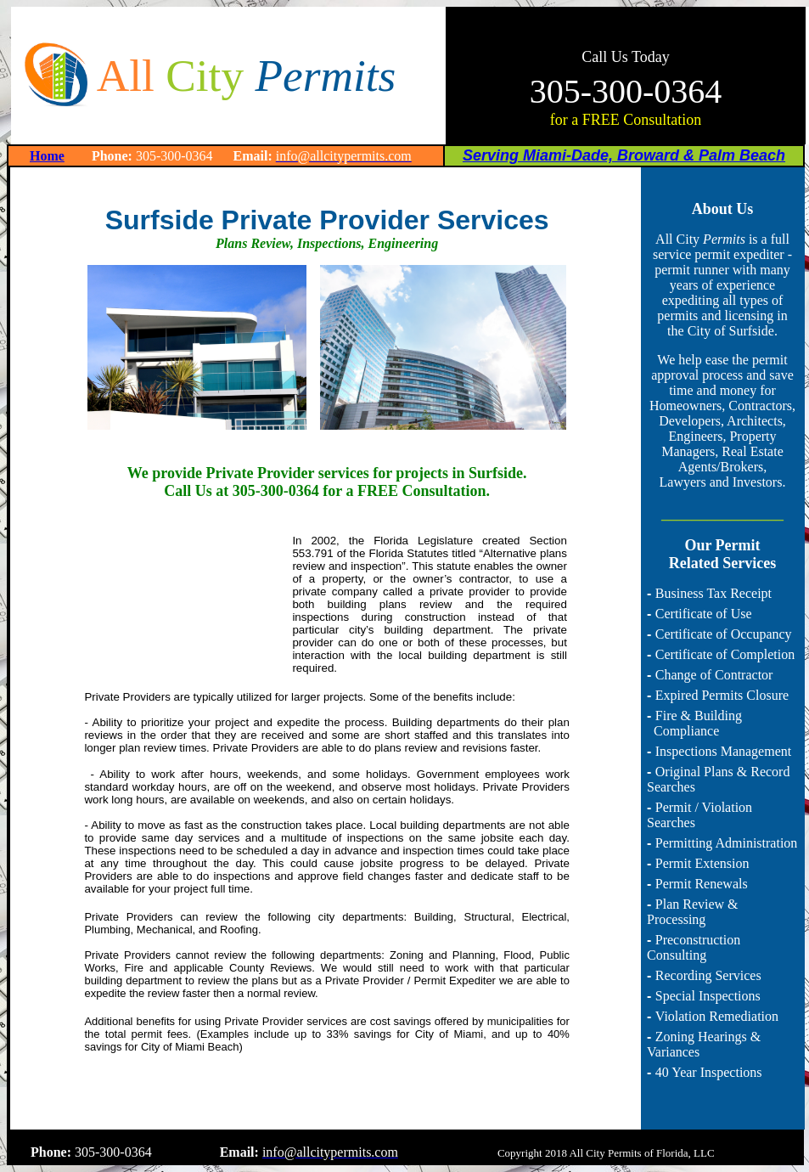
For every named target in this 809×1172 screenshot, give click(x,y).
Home (47, 156)
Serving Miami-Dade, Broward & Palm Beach (624, 155)
